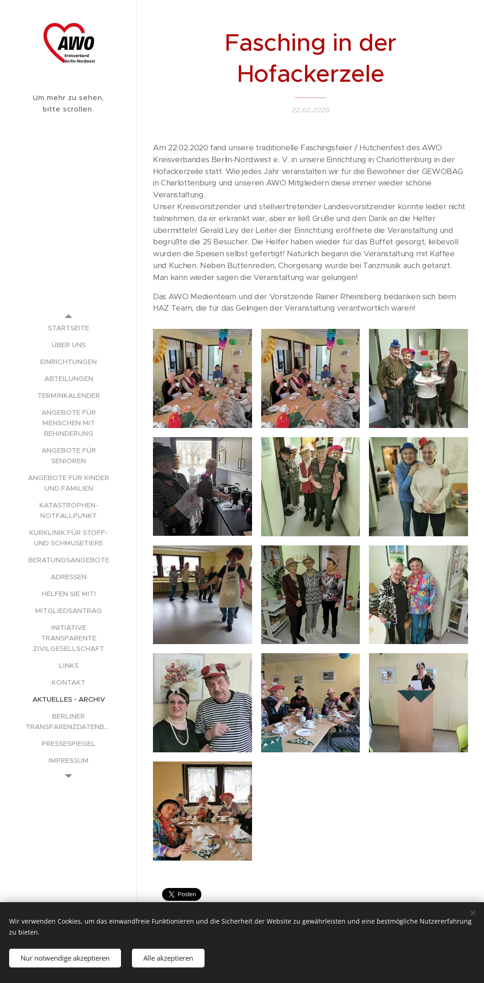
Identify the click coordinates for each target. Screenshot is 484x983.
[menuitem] (68, 327)
